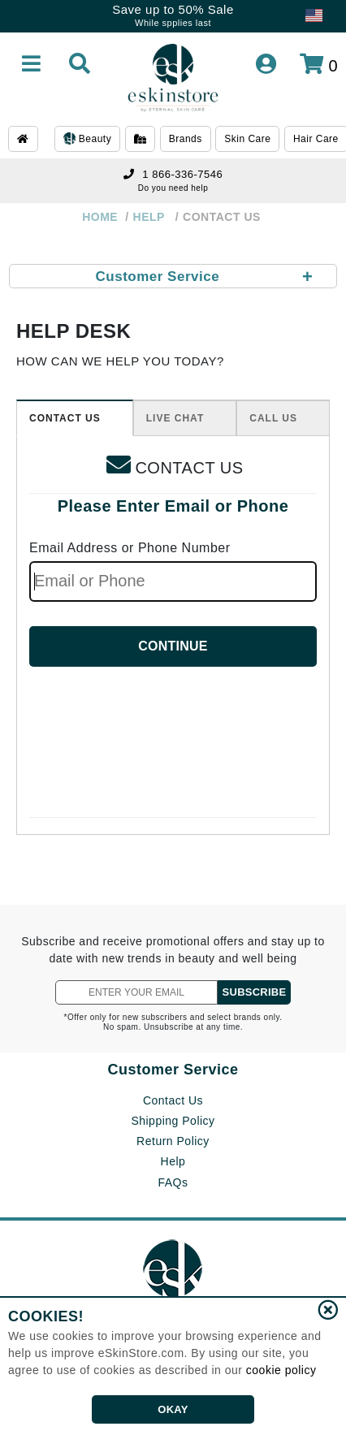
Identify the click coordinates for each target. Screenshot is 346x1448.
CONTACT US (65, 418)
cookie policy (281, 1370)
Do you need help (173, 188)
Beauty (87, 139)
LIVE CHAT (175, 418)
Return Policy (173, 1141)
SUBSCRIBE (255, 992)
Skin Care (247, 139)
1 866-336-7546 (173, 174)
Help (173, 1161)
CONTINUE (173, 646)
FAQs (173, 1182)
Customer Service (172, 1069)
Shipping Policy (172, 1120)
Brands (185, 139)
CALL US (273, 418)
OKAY (173, 1409)
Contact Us (173, 1100)
